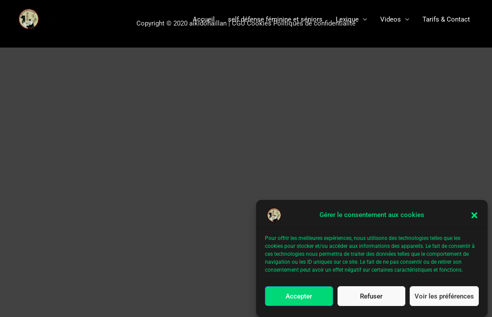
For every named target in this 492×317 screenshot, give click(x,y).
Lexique (347, 19)
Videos (390, 19)
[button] (474, 215)
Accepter (299, 297)
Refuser (371, 297)
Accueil (204, 19)
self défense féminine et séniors (275, 19)
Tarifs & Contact (446, 19)
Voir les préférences (444, 297)
